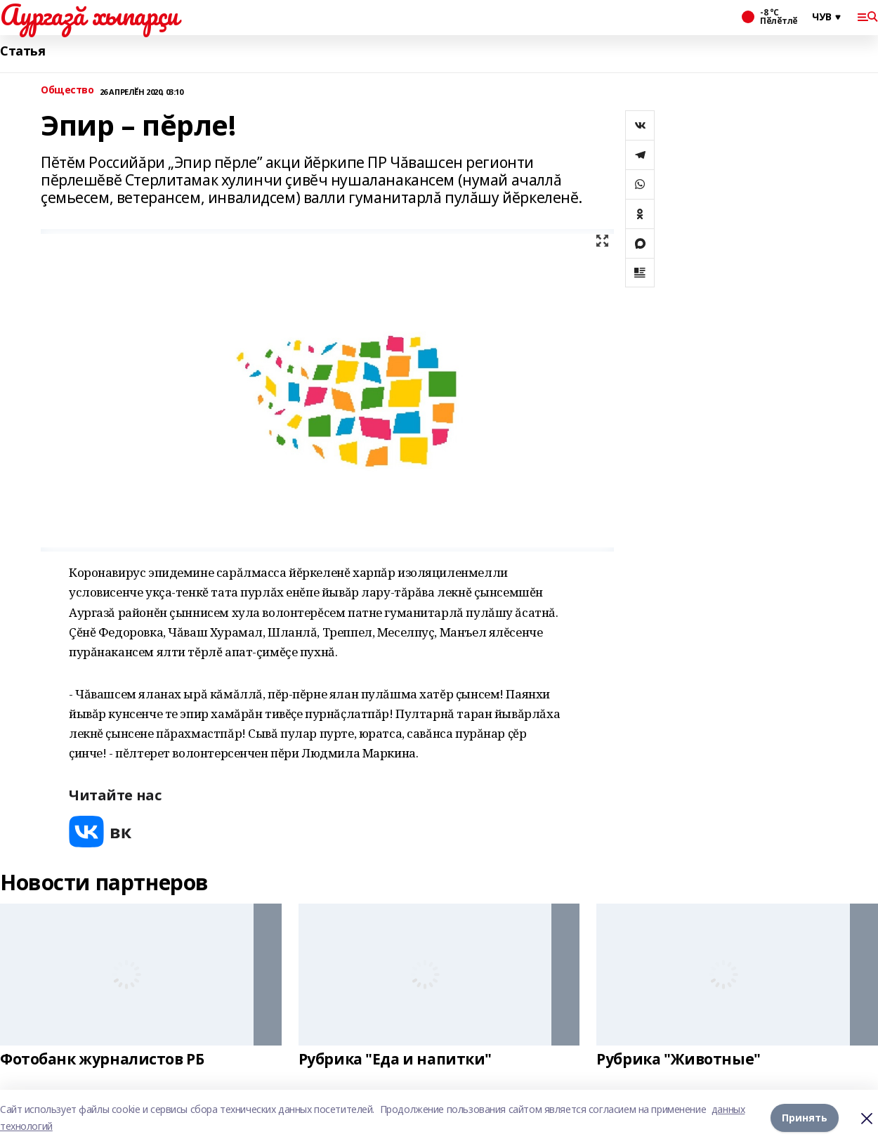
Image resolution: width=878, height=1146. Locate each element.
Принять (804, 1117)
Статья (22, 51)
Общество (67, 90)
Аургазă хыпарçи (89, 15)
